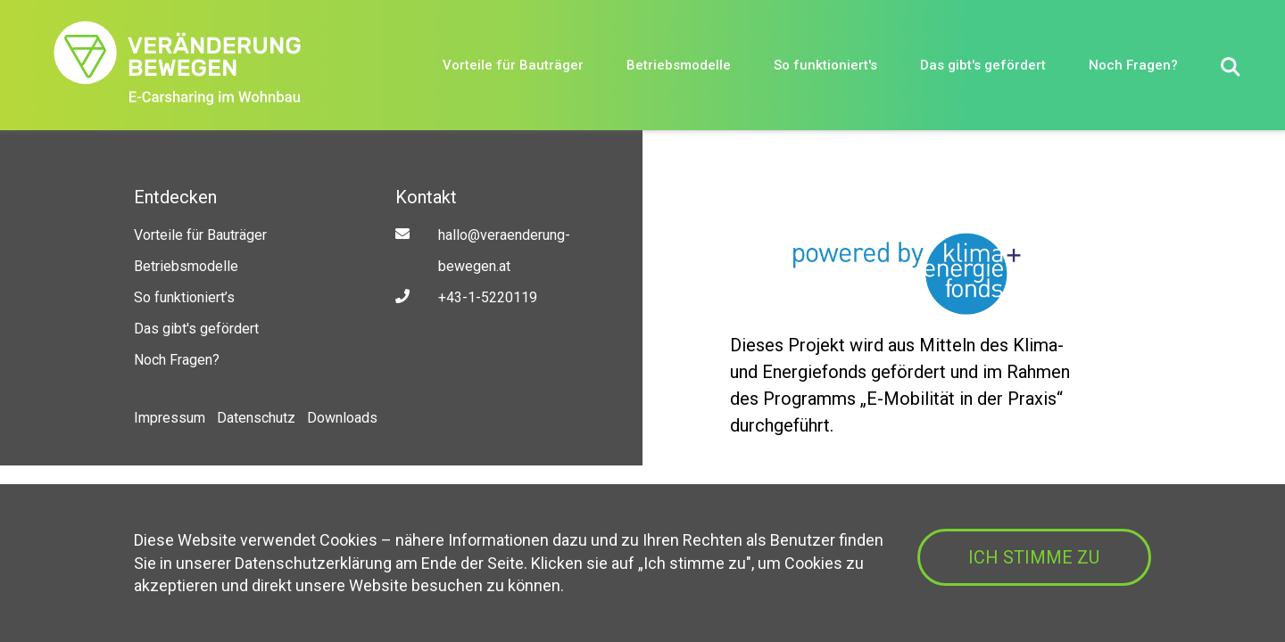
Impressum (169, 417)
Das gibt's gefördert (983, 65)
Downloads (342, 417)
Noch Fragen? (1133, 65)
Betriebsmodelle (678, 65)
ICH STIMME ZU (1033, 557)
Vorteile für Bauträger (513, 65)
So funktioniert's (825, 65)
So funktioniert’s (184, 297)
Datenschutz (256, 417)
